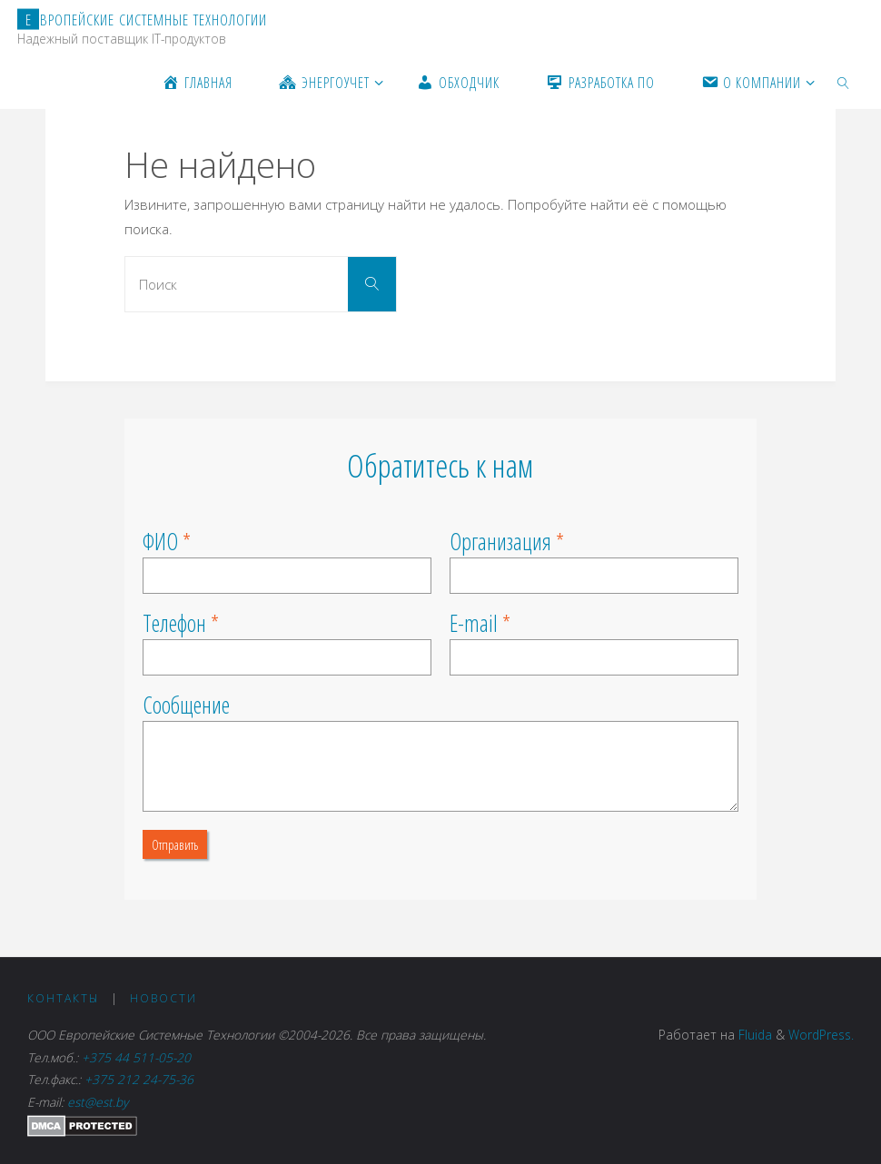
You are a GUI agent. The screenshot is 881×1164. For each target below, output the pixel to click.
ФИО (160, 541)
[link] (844, 81)
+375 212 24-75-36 (138, 1079)
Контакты (63, 998)
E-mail (474, 622)
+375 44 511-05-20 (140, 1057)
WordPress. (821, 1034)
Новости (164, 998)
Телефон (174, 622)
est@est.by (97, 1101)
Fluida (753, 1034)
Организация (500, 541)
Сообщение (186, 704)
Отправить (175, 844)
